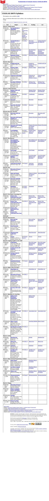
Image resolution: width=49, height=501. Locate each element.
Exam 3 (26, 375)
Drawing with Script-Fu (32, 288)
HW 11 (25, 274)
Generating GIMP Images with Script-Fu (42, 249)
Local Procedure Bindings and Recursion (32, 157)
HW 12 (25, 287)
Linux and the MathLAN (24, 35)
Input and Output (41, 173)
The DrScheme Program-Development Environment (32, 51)
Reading (15, 6)
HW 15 (25, 326)
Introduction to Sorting (16, 326)
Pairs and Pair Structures (14, 220)
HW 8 (25, 186)
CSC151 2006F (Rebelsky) (15, 9)
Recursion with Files (15, 178)
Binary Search (14, 321)
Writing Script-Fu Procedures (15, 253)
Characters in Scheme (32, 76)
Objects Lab (13, 371)
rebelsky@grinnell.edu (22, 426)
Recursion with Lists (15, 113)
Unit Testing (13, 150)
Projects (36, 7)
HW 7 (25, 130)
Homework (26, 7)
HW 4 (25, 82)
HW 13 (25, 311)
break (15, 22)
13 (24, 22)
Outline (8, 6)
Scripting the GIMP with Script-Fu (33, 248)
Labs (29, 7)
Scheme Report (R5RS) (12, 8)
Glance (17, 5)
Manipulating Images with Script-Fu (16, 280)
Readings (40, 7)
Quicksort (13, 345)
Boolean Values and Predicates (15, 91)
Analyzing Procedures (16, 163)
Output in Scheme (33, 173)
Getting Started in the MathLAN (42, 41)
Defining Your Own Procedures (32, 82)
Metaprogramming (15, 375)
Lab (18, 6)
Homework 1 (25, 30)
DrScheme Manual (27, 8)
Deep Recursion (14, 226)
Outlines (32, 7)
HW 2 (25, 55)
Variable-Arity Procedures (14, 350)
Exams (17, 7)
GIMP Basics (14, 242)
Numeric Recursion (33, 117)
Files (30, 178)
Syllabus (13, 5)
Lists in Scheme (33, 65)
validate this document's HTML (22, 424)
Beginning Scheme (15, 55)
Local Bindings (14, 130)
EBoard (11, 6)
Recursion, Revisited (15, 105)
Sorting (30, 337)
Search (20, 5)
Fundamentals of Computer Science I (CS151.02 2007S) (32, 1)
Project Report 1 (24, 237)
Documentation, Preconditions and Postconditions (15, 141)
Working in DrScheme (16, 49)
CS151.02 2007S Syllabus (12, 13)
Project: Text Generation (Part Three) (15, 209)
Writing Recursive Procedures (31, 127)
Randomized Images (15, 260)
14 (26, 22)
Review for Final (14, 400)
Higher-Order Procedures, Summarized (14, 297)
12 (23, 22)
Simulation (13, 186)
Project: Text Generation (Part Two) (16, 202)
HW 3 (25, 67)
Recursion (13, 99)
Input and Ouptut (15, 173)
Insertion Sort (14, 337)
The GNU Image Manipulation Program (32, 243)
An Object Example (15, 367)
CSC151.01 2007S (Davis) (25, 9)
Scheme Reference (20, 8)
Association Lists (33, 311)
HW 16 (25, 349)
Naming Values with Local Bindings (32, 132)
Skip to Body (5, 3)
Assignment (22, 6)
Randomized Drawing (31, 261)
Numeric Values (14, 67)
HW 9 (25, 187)
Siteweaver (24, 418)
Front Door (9, 5)
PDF (18, 16)
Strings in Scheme (33, 77)
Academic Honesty (26, 5)
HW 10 (25, 201)
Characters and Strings (16, 75)
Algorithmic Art (14, 269)
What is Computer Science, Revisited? (15, 389)
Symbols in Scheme (31, 64)
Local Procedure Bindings (14, 156)
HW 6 (25, 105)
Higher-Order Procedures (32, 296)
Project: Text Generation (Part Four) (16, 212)
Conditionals (14, 94)
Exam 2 (26, 260)
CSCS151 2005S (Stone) (35, 9)
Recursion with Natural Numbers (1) (16, 118)
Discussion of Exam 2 (16, 274)
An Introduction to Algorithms (15, 28)
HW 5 (25, 94)
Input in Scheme (31, 175)
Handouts (21, 7)
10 (19, 22)
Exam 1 (24, 133)
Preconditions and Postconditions (33, 140)
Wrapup (13, 395)
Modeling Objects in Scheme (33, 361)
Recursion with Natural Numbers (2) (16, 126)
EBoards (9, 7)
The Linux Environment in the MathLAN (33, 42)
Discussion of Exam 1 (16, 169)
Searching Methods (33, 321)
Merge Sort (13, 341)
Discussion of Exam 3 (16, 384)
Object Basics (14, 360)
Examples (13, 7)
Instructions (32, 5)
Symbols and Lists (15, 63)
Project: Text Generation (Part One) (16, 196)
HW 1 (25, 40)
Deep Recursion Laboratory (14, 233)
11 (21, 22)
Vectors (12, 236)
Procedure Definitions (16, 82)
